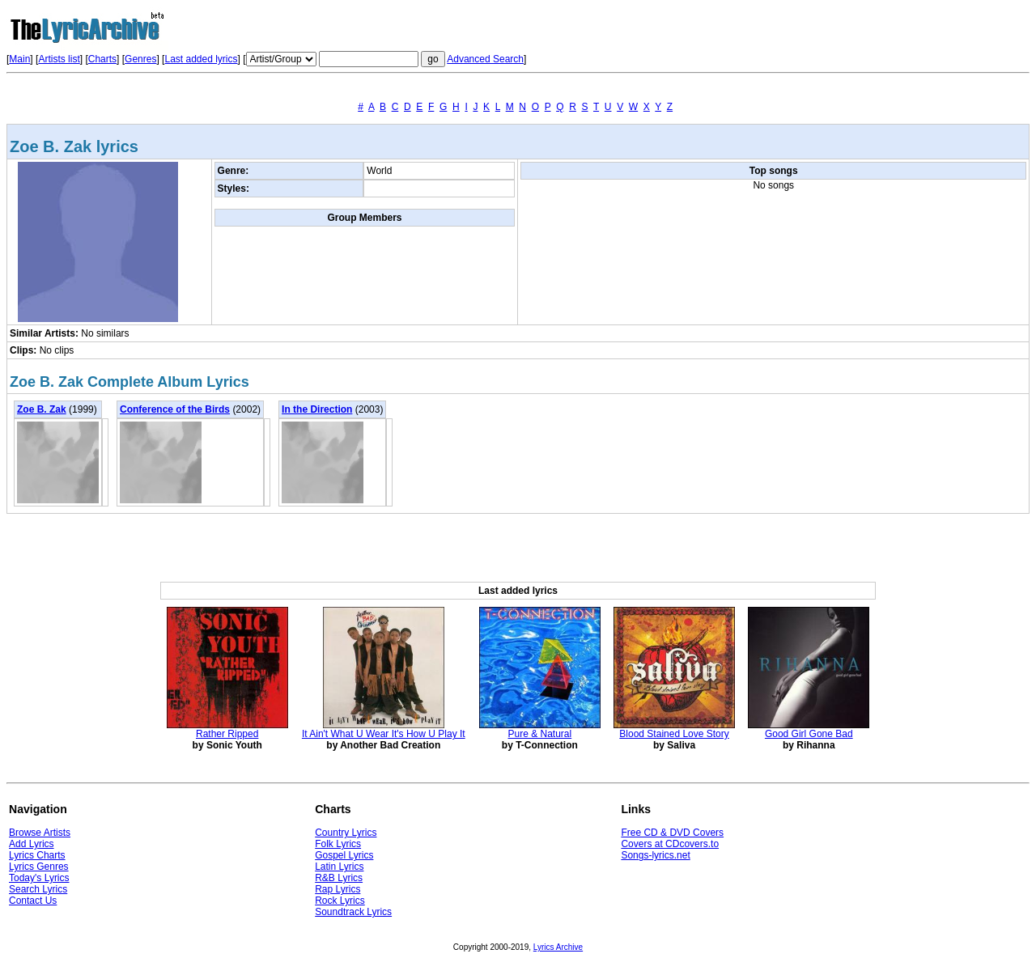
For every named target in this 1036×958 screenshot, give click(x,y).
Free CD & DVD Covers (672, 832)
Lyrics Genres (39, 866)
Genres (140, 59)
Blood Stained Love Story (673, 734)
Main (19, 59)
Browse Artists (39, 832)
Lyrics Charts (37, 855)
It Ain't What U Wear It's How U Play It (383, 734)
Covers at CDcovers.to (670, 844)
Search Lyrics (38, 889)
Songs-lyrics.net (655, 855)
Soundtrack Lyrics (353, 912)
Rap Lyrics (337, 889)
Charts (102, 59)
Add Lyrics (31, 844)
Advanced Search (485, 59)
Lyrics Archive (558, 947)
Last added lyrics (200, 59)
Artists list (58, 59)
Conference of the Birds (175, 409)
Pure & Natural (540, 734)
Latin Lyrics (339, 866)
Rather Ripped (227, 734)
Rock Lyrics (340, 900)
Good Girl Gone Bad (809, 734)
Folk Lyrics (338, 844)
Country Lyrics (345, 832)
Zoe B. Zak (41, 409)
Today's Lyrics (39, 878)
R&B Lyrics (339, 878)
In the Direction (317, 409)
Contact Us (33, 900)
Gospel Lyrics (344, 855)
